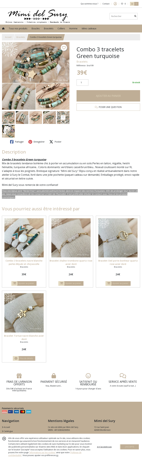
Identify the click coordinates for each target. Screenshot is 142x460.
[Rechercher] (135, 16)
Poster (55, 142)
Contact (105, 3)
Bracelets (20, 37)
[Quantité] (82, 82)
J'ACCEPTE (129, 446)
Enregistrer (36, 142)
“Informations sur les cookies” (42, 452)
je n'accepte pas (104, 446)
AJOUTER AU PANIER (108, 96)
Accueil (8, 37)
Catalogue (7, 431)
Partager (17, 142)
